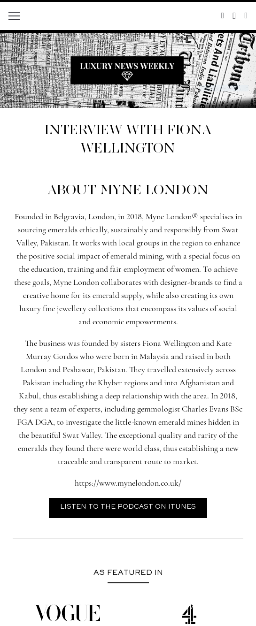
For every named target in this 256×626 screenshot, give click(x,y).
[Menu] (14, 16)
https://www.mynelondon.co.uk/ (128, 483)
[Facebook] (246, 15)
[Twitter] (223, 15)
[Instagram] (234, 16)
